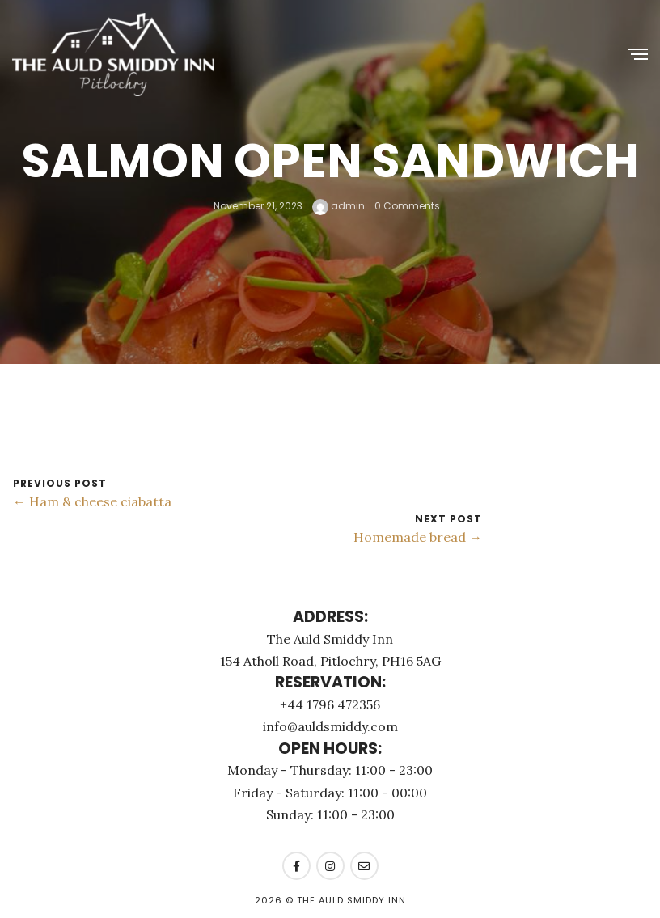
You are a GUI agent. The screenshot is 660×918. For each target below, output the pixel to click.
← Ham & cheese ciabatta (92, 501)
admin (338, 206)
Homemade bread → (417, 537)
